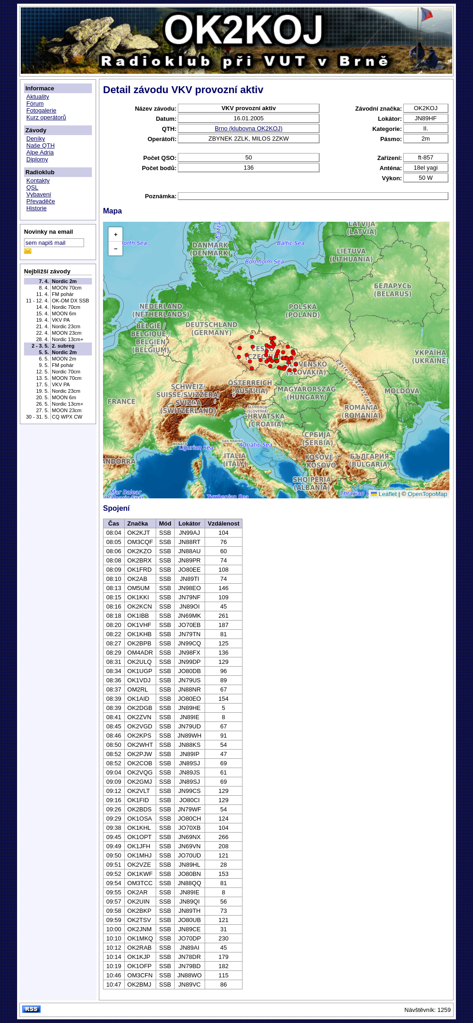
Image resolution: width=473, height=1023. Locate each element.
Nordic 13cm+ (67, 339)
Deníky (35, 138)
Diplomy (37, 159)
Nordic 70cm (66, 307)
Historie (36, 208)
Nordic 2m (64, 281)
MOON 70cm (66, 287)
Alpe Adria (40, 152)
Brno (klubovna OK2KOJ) (249, 128)
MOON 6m (64, 313)
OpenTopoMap (427, 494)
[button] (270, 366)
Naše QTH (40, 145)
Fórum (35, 103)
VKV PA (61, 320)
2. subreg (63, 346)
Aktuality (37, 96)
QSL (32, 187)
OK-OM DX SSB (70, 300)
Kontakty (38, 180)
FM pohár (62, 294)
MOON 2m (64, 358)
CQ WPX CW (67, 417)
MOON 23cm (66, 333)
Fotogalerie (41, 110)
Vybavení (38, 194)
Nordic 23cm (66, 326)
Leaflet (384, 494)
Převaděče (40, 201)
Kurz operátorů (46, 117)
